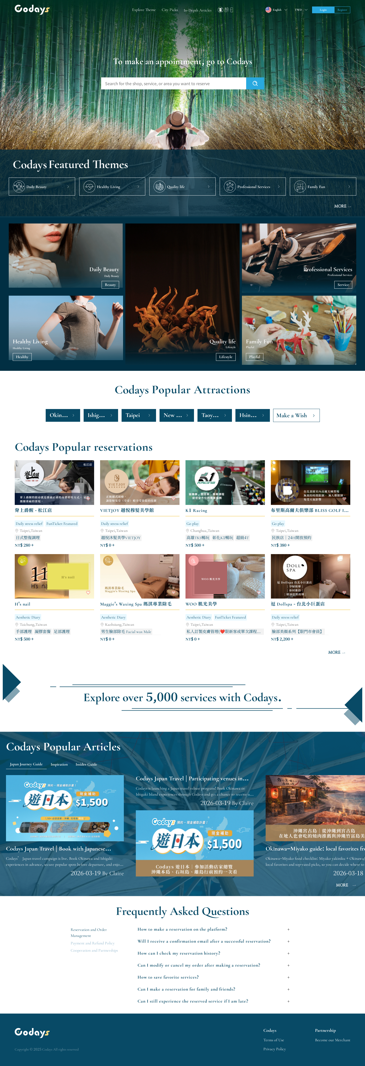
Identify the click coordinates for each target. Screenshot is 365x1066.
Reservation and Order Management (89, 932)
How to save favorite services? (168, 977)
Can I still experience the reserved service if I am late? (193, 1001)
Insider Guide (86, 764)
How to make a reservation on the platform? (183, 929)
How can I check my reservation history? (179, 953)
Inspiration (59, 764)
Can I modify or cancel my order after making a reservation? (199, 965)
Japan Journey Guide (26, 764)
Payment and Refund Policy (93, 943)
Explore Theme (144, 9)
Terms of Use (273, 1040)
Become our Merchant (332, 1040)
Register (342, 9)
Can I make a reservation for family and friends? (187, 989)
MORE (343, 207)
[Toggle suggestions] (300, 10)
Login (323, 9)
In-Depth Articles (197, 10)
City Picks (170, 9)
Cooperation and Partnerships (94, 950)
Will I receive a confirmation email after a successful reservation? (204, 941)
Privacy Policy (274, 1049)
